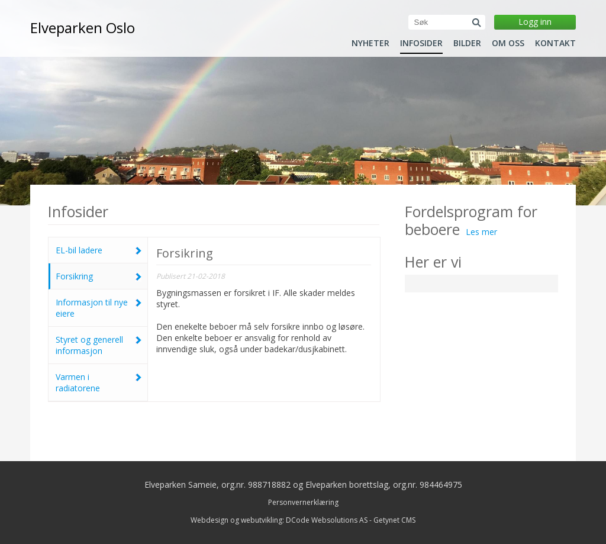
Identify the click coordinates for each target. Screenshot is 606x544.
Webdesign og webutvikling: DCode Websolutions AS (279, 520)
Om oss (508, 43)
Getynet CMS (394, 520)
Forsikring (98, 276)
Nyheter (370, 43)
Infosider (421, 43)
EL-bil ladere (98, 250)
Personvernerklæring (303, 502)
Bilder (467, 43)
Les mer (481, 231)
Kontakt (555, 43)
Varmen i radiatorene (98, 382)
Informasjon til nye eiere (98, 308)
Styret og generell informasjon (98, 345)
